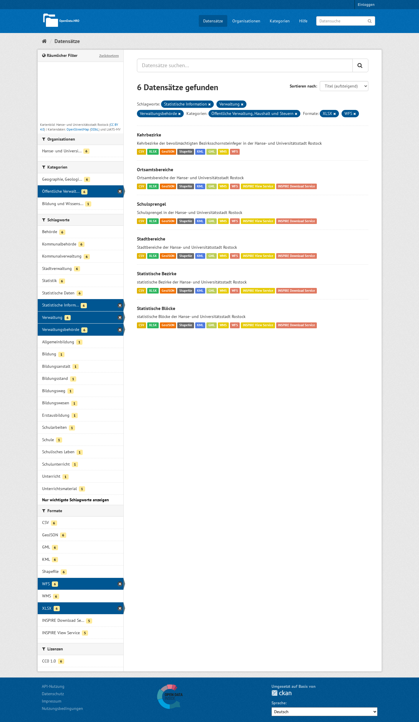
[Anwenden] (369, 20)
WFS (235, 152)
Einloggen (366, 4)
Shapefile (185, 152)
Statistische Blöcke (156, 308)
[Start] (44, 41)
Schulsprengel (151, 204)
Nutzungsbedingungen (62, 708)
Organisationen (246, 21)
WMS (223, 152)
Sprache (278, 702)
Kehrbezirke (149, 135)
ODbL (95, 129)
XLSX (153, 152)
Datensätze (213, 21)
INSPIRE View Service (258, 186)
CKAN (281, 693)
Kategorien (280, 21)
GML (211, 152)
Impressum (51, 701)
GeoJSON (168, 152)
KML (200, 152)
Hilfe (303, 21)
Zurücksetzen (109, 55)
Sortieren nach (303, 86)
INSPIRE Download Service (296, 186)
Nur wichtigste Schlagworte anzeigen (75, 499)
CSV (141, 152)
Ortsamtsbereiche (155, 169)
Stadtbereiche (151, 239)
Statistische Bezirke (156, 273)
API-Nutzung (53, 686)
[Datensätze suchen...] (245, 65)
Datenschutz (53, 693)
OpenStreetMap (78, 129)
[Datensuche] (345, 21)
